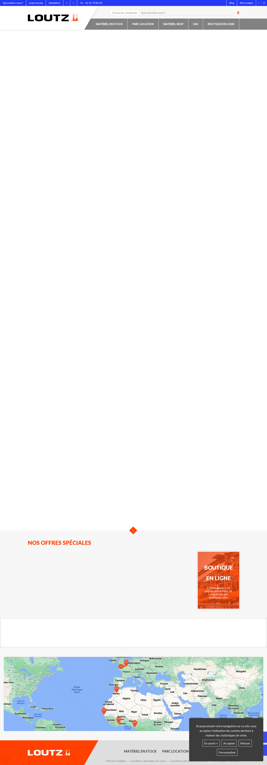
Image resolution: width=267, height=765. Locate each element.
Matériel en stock (109, 24)
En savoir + (211, 743)
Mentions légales (116, 761)
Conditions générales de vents (148, 761)
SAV (195, 24)
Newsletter (54, 2)
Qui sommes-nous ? (13, 2)
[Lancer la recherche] (236, 13)
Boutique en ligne (221, 24)
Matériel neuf (173, 24)
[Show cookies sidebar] (5, 759)
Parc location (143, 24)
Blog (231, 2)
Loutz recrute (36, 2)
